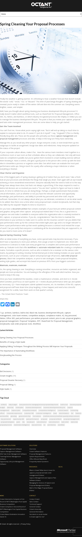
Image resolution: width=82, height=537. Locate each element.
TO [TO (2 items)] (44, 425)
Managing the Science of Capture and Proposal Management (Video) (42, 484)
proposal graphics (73, 318)
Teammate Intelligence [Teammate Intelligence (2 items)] (21, 425)
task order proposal (19, 324)
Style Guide (4, 389)
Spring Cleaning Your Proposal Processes (16, 337)
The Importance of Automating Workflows (17, 351)
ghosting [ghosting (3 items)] (13, 416)
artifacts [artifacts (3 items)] (3, 404)
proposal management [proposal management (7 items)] (71, 419)
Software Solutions (7, 445)
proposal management (9, 138)
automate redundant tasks (49, 247)
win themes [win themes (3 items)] (52, 425)
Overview (32, 449)
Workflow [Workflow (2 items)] (61, 425)
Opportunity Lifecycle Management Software (12, 463)
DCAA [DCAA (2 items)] (55, 413)
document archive (19, 209)
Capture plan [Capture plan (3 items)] (16, 410)
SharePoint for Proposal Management (56, 321)
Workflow (37, 324)
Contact (32, 496)
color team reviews (20, 315)
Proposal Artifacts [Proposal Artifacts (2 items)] (55, 419)
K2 (63, 315)
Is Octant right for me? (36, 517)
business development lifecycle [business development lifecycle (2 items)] (54, 407)
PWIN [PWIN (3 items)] (18, 422)
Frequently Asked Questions (38, 461)
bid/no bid (24, 313)
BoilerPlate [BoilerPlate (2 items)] (19, 407)
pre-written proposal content (43, 318)
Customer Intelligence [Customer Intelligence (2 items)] (43, 413)
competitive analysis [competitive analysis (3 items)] (29, 410)
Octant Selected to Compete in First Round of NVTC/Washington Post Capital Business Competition (13, 501)
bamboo (16, 313)
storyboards (5, 324)
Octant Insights (6, 376)
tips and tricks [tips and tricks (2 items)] (36, 425)
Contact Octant (34, 499)
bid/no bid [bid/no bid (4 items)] (64, 404)
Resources (33, 467)
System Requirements (36, 456)
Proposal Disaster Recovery (11, 380)
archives (8, 313)
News (2, 496)
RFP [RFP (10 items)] (23, 422)
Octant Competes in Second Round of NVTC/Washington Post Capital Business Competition (13, 509)
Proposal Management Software (11, 449)
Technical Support (35, 504)
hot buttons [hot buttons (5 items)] (37, 416)
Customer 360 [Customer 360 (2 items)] (29, 413)
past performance (23, 318)
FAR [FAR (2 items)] (72, 413)
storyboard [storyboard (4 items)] (30, 422)
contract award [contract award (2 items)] (63, 410)
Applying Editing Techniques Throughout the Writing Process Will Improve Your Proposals (36, 346)
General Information (36, 512)
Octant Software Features (38, 451)
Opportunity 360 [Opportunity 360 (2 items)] (18, 419)
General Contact (34, 507)
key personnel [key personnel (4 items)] (6, 419)
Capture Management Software (10, 451)
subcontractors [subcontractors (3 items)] (54, 422)
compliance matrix (53, 315)
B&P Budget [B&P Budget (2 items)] (13, 404)
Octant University (35, 509)
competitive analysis (37, 315)
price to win (60, 318)
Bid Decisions (5, 371)
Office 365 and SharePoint (38, 459)
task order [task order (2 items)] (65, 422)
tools (30, 324)
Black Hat (33, 313)
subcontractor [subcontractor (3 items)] (41, 422)
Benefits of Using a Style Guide (12, 342)
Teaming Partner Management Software (10, 458)
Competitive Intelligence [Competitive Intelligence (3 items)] (47, 410)
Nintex (2, 318)
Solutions (33, 445)
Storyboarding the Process (11, 355)
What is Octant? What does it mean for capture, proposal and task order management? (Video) (42, 472)
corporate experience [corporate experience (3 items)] (14, 413)
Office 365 (10, 318)
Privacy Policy (25, 524)
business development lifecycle (51, 313)
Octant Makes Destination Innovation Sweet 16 (12, 515)
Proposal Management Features (40, 454)
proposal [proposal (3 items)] (44, 419)
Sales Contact (33, 502)
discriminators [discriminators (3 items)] (64, 413)
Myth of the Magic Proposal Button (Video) (41, 489)
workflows (32, 247)
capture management (64, 136)
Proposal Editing (6, 384)
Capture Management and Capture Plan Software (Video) (42, 479)
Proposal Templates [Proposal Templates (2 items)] (7, 422)
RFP (38, 321)
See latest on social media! (38, 514)
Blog (61, 467)
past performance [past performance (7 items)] (32, 419)
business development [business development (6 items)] (33, 407)
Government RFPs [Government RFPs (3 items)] (24, 416)
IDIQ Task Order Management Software (13, 454)
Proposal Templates (28, 321)
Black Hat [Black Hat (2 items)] (10, 407)
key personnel (70, 315)
